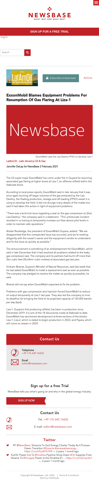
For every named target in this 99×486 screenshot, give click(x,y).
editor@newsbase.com (34, 363)
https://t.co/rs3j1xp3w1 (79, 458)
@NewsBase (23, 445)
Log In (4, 37)
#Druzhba (40, 455)
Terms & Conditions (69, 475)
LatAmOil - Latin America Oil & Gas (25, 161)
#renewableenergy (65, 448)
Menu (96, 2)
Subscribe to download (61, 78)
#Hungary (28, 458)
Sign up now (26, 401)
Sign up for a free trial (49, 31)
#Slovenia (48, 448)
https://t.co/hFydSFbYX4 (38, 451)
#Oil (72, 455)
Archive (88, 78)
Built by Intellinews (49, 478)
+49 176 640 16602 (33, 353)
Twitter (49, 440)
